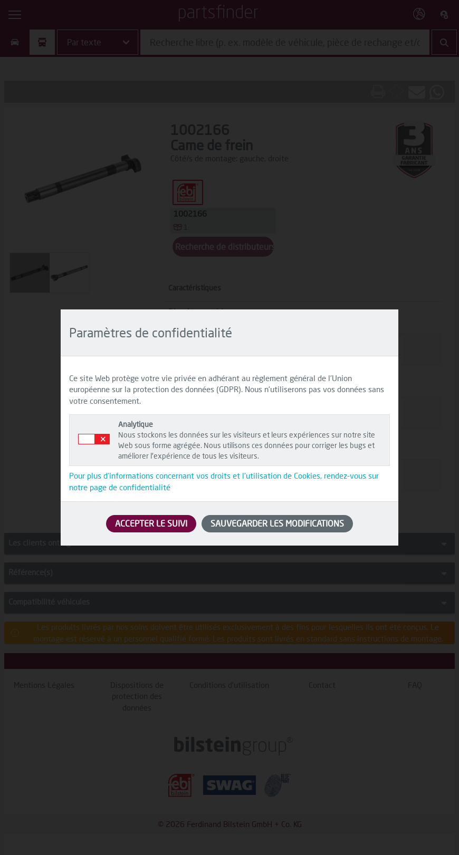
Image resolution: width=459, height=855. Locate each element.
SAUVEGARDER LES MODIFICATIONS (277, 523)
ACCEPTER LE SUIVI (151, 523)
